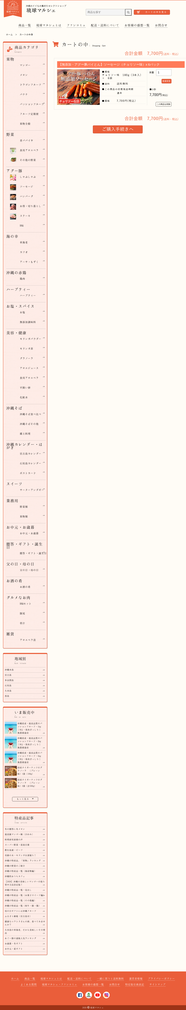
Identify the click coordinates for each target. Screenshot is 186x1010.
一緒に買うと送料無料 (110, 978)
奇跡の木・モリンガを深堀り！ (20, 855)
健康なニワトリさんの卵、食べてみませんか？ (25, 923)
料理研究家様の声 (14, 839)
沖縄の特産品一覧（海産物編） (20, 871)
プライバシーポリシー (161, 978)
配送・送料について (105, 25)
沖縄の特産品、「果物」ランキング (23, 860)
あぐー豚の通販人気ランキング (20, 938)
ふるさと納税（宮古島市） (18, 916)
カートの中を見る (156, 12)
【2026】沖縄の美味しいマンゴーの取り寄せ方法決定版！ (25, 883)
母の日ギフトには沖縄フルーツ (20, 911)
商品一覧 (24, 25)
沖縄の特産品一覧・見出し (18, 890)
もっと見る (25, 799)
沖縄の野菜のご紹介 (15, 866)
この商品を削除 (163, 104)
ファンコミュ (76, 25)
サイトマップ (157, 984)
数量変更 (166, 81)
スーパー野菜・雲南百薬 (17, 845)
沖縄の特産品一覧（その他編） (20, 900)
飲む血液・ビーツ (14, 850)
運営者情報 (136, 978)
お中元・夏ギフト (14, 949)
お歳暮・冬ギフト (14, 943)
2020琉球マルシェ (93, 1007)
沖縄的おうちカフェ (15, 876)
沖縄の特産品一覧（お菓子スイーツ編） (25, 895)
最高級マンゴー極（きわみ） (19, 834)
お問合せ (161, 25)
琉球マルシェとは (49, 25)
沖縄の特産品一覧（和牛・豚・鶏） (23, 906)
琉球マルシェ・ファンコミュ (59, 984)
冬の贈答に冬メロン (15, 829)
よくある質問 (29, 984)
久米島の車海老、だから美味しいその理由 (25, 931)
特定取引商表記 (134, 984)
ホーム (9, 34)
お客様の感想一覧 (137, 25)
